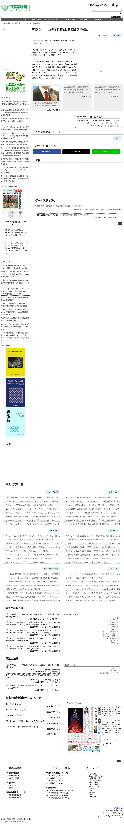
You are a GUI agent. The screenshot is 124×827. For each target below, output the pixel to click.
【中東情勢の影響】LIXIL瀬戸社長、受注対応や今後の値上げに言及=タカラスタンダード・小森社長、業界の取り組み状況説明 (15, 336)
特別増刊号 (55, 619)
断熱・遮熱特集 (112, 639)
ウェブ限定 (114, 618)
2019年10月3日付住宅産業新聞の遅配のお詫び (24, 727)
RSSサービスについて (96, 790)
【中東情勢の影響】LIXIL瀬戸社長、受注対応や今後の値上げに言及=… (33, 543)
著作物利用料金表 (15, 795)
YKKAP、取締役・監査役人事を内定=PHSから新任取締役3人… (30, 540)
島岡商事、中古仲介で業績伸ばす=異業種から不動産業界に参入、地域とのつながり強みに (15, 161)
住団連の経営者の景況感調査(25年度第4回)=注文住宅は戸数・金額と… (93, 540)
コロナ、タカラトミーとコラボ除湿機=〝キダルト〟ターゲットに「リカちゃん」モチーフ (14, 170)
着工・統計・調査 (51, 569)
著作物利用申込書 (15, 797)
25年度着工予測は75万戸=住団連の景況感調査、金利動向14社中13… (32, 593)
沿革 (91, 794)
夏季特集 (114, 627)
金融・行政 (113, 492)
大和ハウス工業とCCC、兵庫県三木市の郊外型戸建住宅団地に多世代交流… (35, 513)
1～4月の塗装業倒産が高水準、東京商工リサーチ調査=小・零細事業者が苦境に (15, 128)
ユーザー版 (47, 619)
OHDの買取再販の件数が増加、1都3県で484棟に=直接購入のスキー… (33, 497)
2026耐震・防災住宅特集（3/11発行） (60, 790)
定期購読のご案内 (111, 123)
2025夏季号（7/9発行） (55, 783)
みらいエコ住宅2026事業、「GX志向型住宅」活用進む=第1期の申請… (93, 505)
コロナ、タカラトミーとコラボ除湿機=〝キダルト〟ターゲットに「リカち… (36, 536)
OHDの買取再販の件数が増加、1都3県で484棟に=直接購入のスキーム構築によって (15, 104)
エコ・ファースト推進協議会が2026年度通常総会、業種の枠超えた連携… (94, 536)
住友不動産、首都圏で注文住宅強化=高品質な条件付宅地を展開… (31, 520)
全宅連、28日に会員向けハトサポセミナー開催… (85, 578)
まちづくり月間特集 (52, 627)
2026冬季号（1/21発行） (55, 778)
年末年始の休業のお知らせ (16, 715)
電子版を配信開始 (96, 780)
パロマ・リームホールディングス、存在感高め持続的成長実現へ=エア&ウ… (35, 555)
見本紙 (11, 788)
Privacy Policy (102, 817)
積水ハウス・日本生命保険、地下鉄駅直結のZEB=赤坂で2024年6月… (93, 601)
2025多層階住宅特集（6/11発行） (59, 798)
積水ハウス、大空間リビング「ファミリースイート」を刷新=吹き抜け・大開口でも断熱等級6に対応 (15, 135)
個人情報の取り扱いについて (114, 810)
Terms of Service (114, 817)
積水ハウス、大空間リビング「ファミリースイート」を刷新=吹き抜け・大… (36, 509)
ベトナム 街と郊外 (110, 668)
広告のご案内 (93, 784)
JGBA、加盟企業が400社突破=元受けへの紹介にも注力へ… (89, 562)
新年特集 (114, 643)
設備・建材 (6, 23)
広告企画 (114, 629)
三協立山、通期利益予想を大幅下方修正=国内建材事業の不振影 (46, 96)
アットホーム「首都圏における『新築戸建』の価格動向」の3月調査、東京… (35, 578)
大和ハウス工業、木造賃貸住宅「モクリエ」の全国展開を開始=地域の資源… (36, 501)
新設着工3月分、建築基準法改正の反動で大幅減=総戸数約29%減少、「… (34, 585)
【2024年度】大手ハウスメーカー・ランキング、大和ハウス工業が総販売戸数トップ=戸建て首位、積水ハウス (15, 291)
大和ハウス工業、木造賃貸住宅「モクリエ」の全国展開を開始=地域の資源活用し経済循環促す (15, 112)
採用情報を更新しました (15, 704)
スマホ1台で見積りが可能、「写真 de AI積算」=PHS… (27, 551)
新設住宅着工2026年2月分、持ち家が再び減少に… (25, 589)
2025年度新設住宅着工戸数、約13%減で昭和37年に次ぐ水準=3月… (32, 582)
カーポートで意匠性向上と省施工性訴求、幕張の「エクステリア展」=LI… (34, 547)
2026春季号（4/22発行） (55, 776)
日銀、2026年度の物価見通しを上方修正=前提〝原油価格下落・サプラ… (94, 509)
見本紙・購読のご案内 (53, 20)
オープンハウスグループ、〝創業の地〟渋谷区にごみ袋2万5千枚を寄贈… (34, 524)
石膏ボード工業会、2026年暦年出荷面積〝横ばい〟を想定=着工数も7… (94, 543)
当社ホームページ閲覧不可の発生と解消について (25, 721)
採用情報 (93, 796)
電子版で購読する (111, 126)
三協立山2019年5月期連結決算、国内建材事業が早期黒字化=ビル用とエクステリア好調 (108, 89)
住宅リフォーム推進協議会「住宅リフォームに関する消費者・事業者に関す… (36, 601)
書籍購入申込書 (14, 778)
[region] (100, 53)
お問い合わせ (96, 20)
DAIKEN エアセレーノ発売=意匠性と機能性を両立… (26, 562)
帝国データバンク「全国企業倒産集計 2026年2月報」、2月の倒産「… (33, 597)
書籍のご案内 (71, 20)
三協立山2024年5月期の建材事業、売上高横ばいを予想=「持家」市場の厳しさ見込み (76, 89)
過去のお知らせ (53, 734)
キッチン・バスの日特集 (108, 632)
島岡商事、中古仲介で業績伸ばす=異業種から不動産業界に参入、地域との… (36, 516)
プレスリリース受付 (95, 786)
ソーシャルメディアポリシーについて (111, 812)
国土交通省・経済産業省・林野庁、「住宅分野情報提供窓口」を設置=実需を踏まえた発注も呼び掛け (15, 178)
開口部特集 (114, 641)
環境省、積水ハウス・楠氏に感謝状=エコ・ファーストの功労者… (91, 516)
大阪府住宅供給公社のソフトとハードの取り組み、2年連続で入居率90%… (95, 585)
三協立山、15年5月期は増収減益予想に (29, 23)
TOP (120, 224)
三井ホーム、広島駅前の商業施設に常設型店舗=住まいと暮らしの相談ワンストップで (15, 121)
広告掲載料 (12, 785)
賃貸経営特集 (113, 625)
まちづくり (113, 569)
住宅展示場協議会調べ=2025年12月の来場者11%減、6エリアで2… (92, 559)
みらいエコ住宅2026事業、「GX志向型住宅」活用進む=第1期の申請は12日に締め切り (15, 326)
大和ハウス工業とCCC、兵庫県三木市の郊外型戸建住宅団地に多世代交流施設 (14, 142)
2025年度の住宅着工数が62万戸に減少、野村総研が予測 (96, 210)
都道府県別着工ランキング (107, 673)
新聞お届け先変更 (96, 778)
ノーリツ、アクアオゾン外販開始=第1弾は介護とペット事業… (30, 559)
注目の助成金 (55, 672)
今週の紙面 (36, 20)
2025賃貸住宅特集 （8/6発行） (57, 795)
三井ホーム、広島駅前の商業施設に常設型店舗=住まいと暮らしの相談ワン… (36, 505)
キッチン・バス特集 (110, 634)
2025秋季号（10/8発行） (55, 781)
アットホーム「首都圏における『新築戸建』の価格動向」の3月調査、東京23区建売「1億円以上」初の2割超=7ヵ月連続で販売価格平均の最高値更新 (15, 152)
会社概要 (83, 20)
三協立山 (117, 138)
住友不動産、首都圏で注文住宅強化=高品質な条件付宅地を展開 (15, 319)
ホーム (25, 20)
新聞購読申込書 (14, 776)
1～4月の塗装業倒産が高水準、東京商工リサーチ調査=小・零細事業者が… (35, 574)
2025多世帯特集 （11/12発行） (58, 793)
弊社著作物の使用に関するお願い (76, 215)
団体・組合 (113, 530)
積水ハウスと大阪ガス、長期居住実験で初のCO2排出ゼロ (59, 206)
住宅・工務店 (52, 492)
